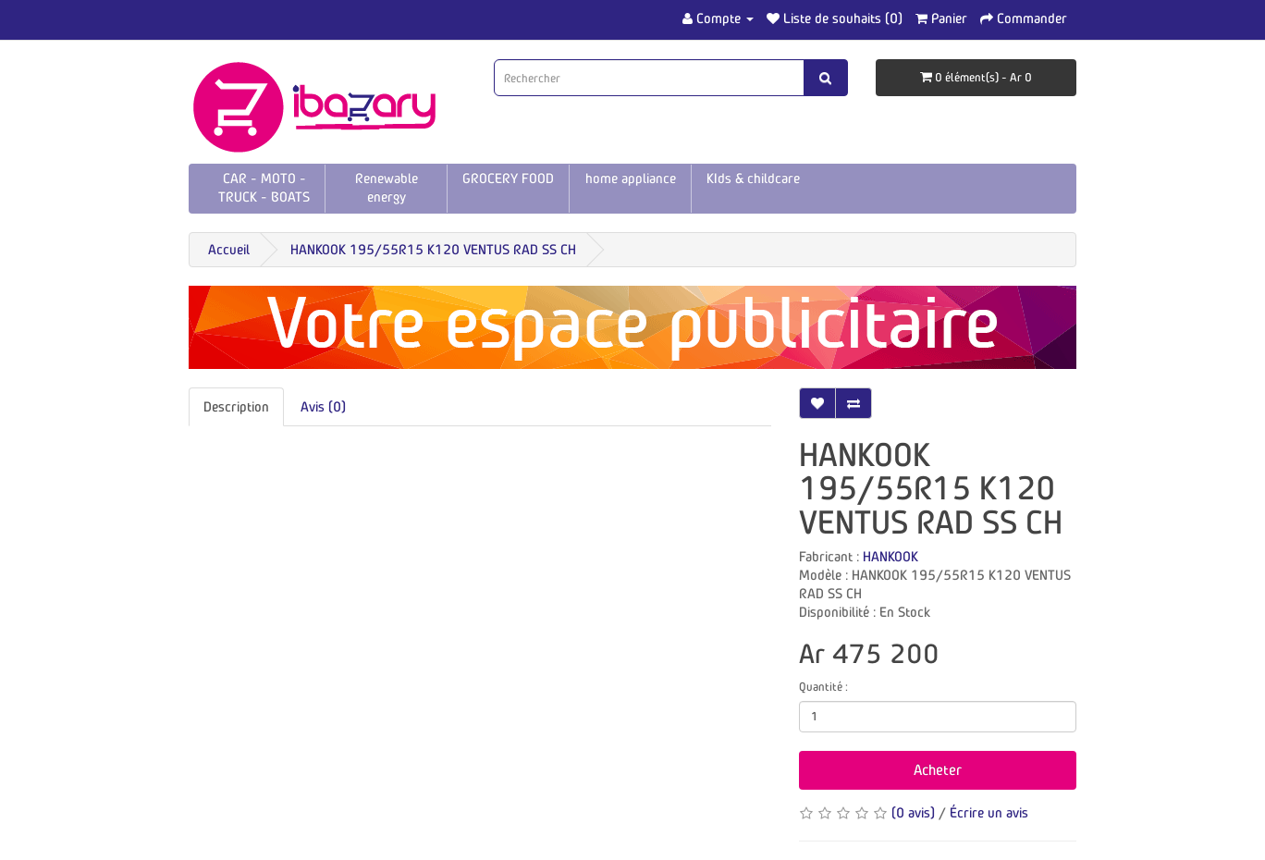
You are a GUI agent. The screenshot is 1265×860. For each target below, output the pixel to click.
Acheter (938, 769)
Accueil (229, 249)
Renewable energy (386, 187)
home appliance (630, 178)
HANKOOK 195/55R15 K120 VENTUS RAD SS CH (433, 249)
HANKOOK (890, 556)
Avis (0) (323, 406)
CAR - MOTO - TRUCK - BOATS (264, 187)
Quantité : (823, 687)
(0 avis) (913, 812)
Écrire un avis (989, 812)
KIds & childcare (753, 178)
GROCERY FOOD (508, 178)
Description (236, 406)
